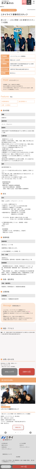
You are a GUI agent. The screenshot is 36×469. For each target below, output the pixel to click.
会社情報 (18, 457)
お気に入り (9, 372)
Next (30, 433)
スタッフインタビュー (7, 449)
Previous (5, 433)
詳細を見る (18, 427)
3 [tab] (20, 432)
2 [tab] (18, 432)
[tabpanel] (18, 38)
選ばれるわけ (5, 445)
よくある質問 (23, 443)
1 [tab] (18, 52)
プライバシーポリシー (25, 447)
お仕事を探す (5, 443)
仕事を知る (4, 447)
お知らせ (22, 445)
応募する (27, 372)
